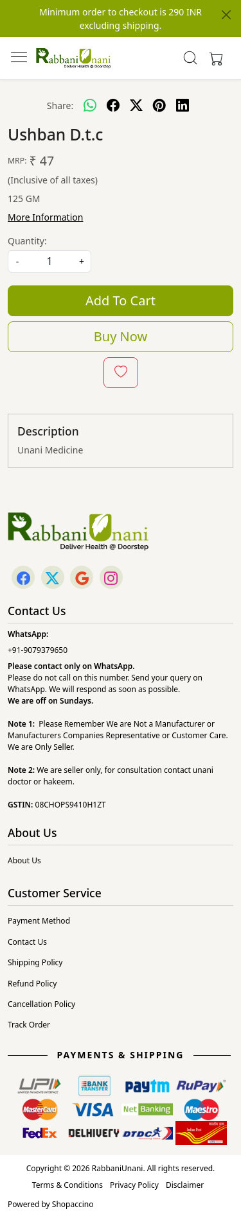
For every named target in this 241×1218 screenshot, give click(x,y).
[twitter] (136, 105)
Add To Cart (120, 300)
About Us (24, 860)
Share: (60, 105)
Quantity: (27, 241)
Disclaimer (185, 1185)
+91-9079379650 (37, 650)
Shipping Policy (35, 962)
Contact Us (27, 941)
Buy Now (120, 336)
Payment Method (39, 920)
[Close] (226, 15)
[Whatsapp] (90, 105)
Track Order (29, 1024)
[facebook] (113, 105)
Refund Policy (32, 983)
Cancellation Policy (41, 1004)
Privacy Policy (134, 1185)
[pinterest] (159, 105)
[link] (189, 57)
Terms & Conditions (67, 1185)
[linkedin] (182, 105)
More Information (45, 217)
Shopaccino (73, 1204)
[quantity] (49, 261)
